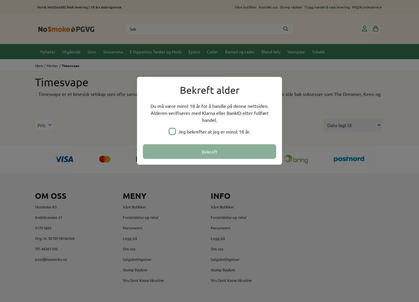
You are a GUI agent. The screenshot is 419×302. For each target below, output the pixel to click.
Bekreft (209, 151)
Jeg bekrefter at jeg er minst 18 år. (209, 131)
